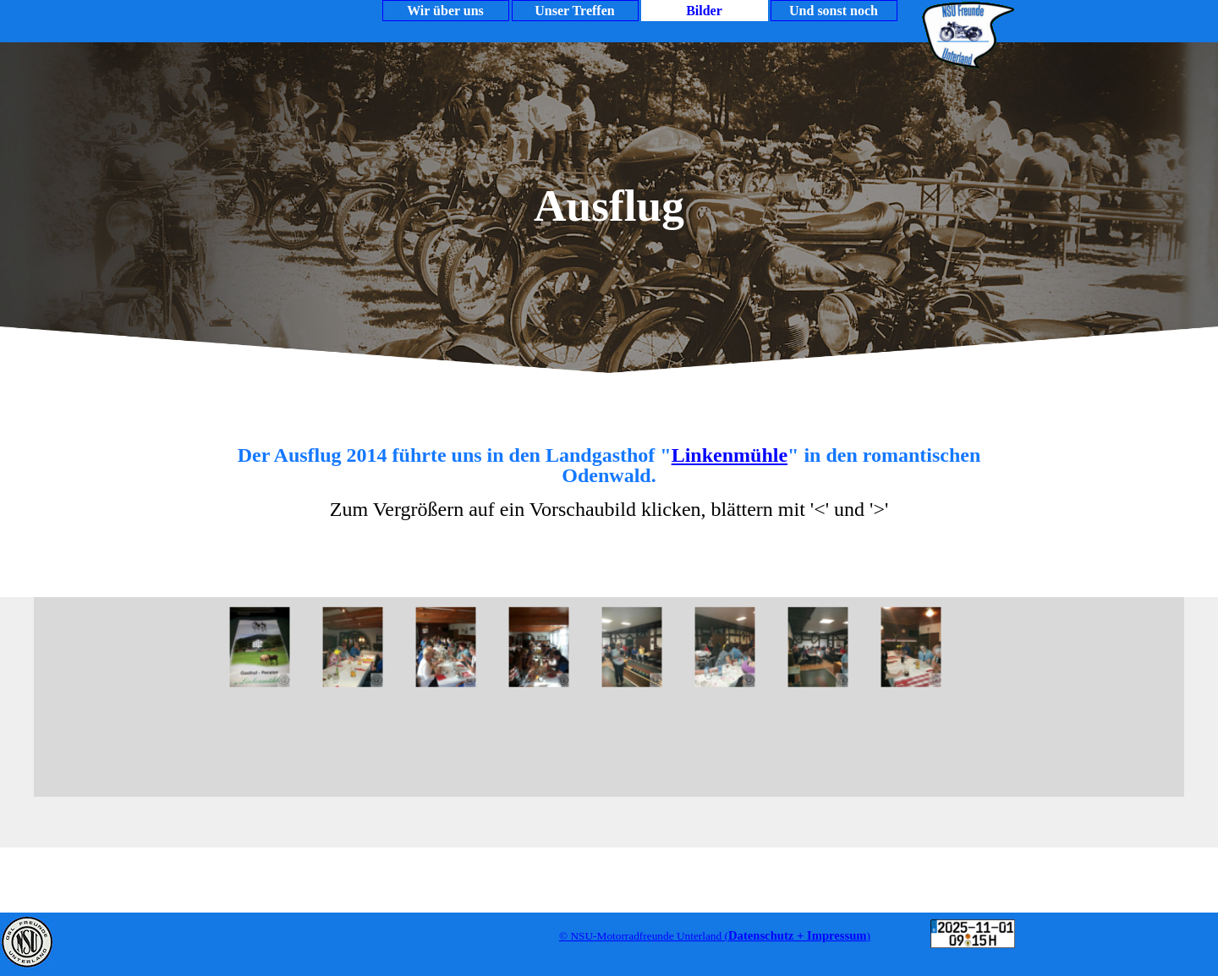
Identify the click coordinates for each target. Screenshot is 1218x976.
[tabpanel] (609, 491)
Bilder (704, 10)
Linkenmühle (729, 455)
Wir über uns (445, 10)
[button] (256, 647)
